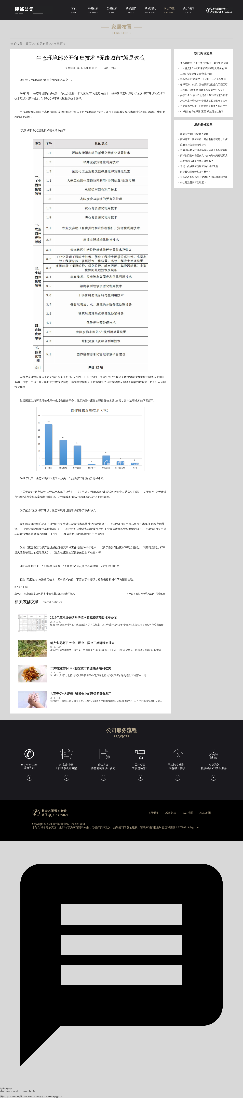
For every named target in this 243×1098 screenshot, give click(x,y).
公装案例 (112, 11)
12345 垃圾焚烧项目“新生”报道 (196, 74)
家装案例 (92, 11)
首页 (73, 11)
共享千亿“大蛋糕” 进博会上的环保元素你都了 (204, 95)
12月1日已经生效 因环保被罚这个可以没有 (202, 90)
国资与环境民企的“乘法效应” (151, 593)
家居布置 (169, 11)
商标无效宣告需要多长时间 (194, 134)
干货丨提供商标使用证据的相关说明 (199, 166)
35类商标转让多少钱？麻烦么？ (196, 161)
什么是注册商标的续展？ (193, 182)
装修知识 (150, 11)
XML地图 (205, 812)
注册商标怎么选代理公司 (193, 145)
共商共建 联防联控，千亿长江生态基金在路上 (204, 79)
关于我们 (188, 11)
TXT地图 (187, 812)
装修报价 (131, 11)
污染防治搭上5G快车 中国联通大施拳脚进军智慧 (49, 593)
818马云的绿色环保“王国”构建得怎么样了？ (203, 111)
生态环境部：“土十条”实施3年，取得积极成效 (204, 63)
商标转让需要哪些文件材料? (195, 171)
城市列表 (170, 812)
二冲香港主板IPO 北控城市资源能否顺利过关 (203, 106)
